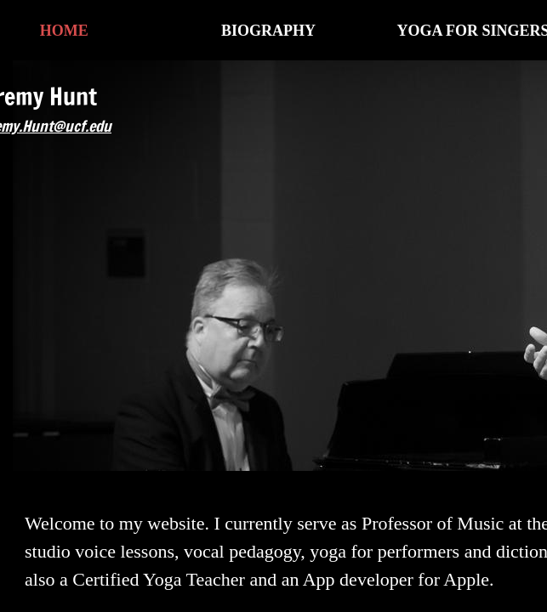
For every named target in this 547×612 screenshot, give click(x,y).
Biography (268, 30)
